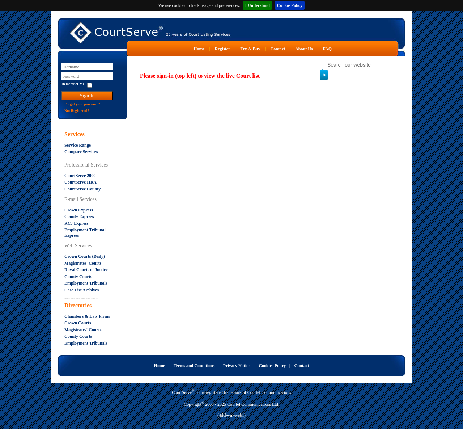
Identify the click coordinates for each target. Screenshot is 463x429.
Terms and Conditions (194, 365)
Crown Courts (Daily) (84, 256)
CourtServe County (82, 189)
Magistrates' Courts (82, 263)
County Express (79, 216)
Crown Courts (77, 322)
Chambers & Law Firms (87, 316)
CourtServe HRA (80, 182)
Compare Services (81, 151)
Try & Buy (250, 48)
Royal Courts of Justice (86, 269)
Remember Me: (73, 84)
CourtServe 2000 (79, 175)
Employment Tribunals (85, 283)
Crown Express (78, 210)
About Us (304, 48)
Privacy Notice (236, 365)
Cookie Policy (289, 5)
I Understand (257, 5)
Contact (278, 48)
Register (222, 48)
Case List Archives (81, 290)
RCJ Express (76, 223)
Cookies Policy (272, 365)
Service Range (77, 145)
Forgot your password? (82, 104)
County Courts (78, 276)
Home (199, 48)
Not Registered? (76, 111)
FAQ (327, 48)
